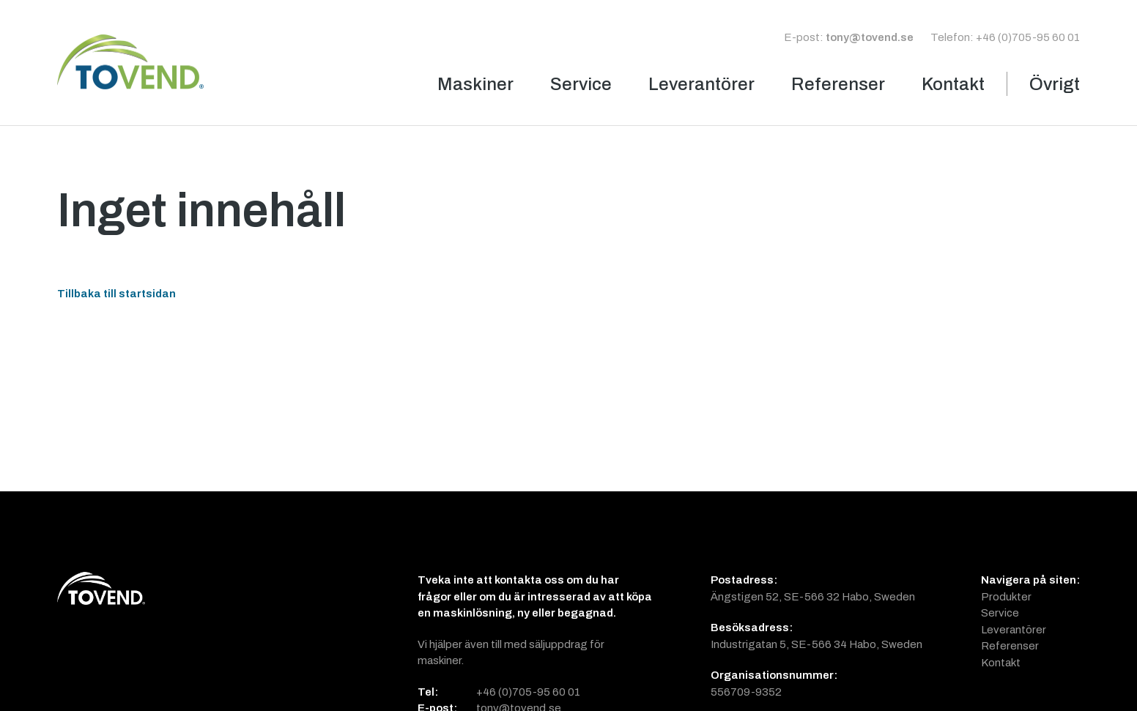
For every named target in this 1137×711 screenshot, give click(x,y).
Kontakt (953, 83)
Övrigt (1054, 83)
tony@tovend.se (870, 37)
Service (581, 83)
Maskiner (475, 83)
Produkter (1006, 596)
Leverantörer (701, 83)
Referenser (838, 83)
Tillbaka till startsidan (116, 293)
